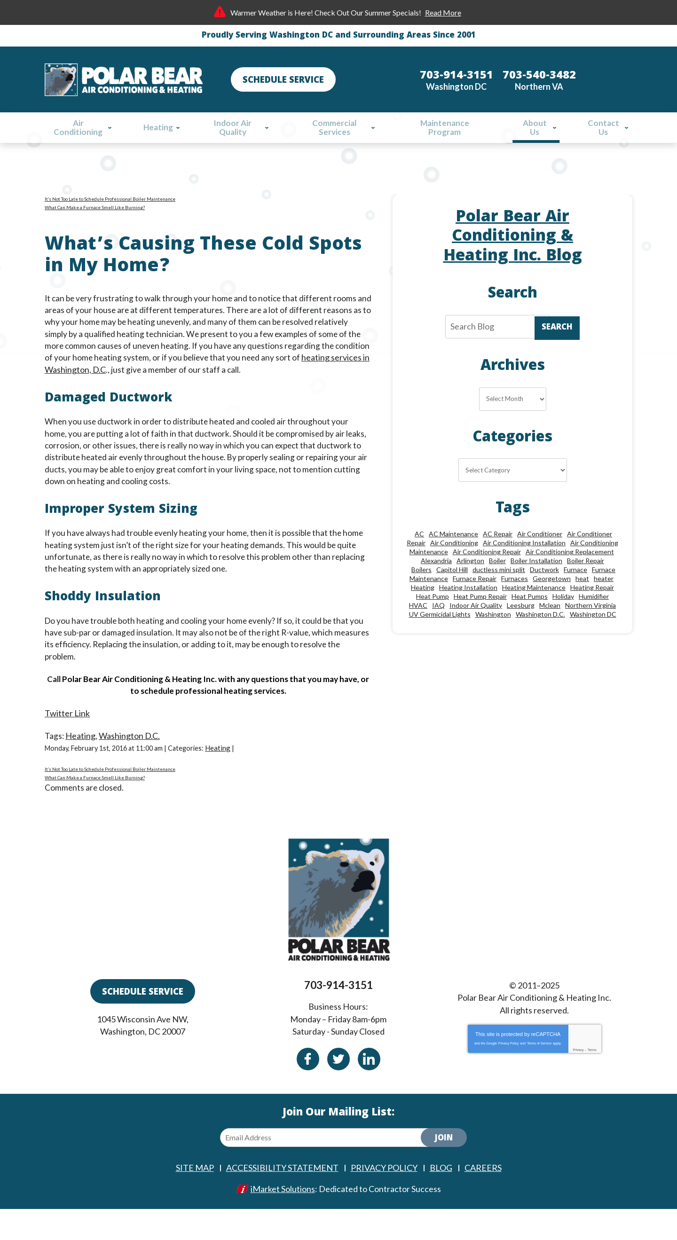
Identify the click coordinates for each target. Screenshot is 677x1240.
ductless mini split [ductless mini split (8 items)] (498, 590)
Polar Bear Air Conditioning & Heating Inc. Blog (512, 242)
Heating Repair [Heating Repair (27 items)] (592, 608)
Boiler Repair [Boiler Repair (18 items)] (585, 581)
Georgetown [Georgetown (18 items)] (552, 599)
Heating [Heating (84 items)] (422, 608)
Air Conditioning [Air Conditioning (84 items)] (454, 563)
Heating (81, 755)
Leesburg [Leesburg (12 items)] (521, 626)
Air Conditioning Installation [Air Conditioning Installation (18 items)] (524, 563)
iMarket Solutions (283, 1220)
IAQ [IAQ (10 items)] (438, 626)
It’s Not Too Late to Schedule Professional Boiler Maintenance (110, 203)
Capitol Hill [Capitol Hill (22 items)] (452, 590)
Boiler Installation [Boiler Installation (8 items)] (536, 581)
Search (557, 337)
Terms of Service (539, 1074)
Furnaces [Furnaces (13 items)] (514, 599)
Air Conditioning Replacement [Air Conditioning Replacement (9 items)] (570, 572)
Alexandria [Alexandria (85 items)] (436, 581)
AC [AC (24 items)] (419, 554)
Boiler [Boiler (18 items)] (497, 581)
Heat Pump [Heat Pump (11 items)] (432, 617)
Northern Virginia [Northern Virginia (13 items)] (590, 626)
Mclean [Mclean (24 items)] (549, 626)
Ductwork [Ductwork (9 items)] (544, 590)
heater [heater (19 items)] (604, 599)
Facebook (308, 1089)
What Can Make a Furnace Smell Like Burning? (95, 212)
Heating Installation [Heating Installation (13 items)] (468, 608)
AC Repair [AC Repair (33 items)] (497, 554)
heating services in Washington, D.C (110, 380)
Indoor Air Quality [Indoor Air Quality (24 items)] (475, 626)
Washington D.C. (129, 755)
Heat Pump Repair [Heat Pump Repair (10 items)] (480, 617)
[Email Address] (328, 1169)
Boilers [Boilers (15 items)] (421, 590)
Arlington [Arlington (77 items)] (470, 581)
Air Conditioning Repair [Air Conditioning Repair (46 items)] (487, 572)
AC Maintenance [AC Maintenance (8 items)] (453, 554)
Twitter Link (67, 732)
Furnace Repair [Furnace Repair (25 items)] (474, 599)
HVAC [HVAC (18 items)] (418, 626)
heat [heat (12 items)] (582, 599)
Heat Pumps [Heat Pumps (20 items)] (530, 617)
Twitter (338, 1089)
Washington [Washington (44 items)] (493, 635)
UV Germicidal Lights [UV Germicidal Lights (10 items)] (440, 635)
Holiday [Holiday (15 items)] (563, 617)
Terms (592, 1081)
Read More (443, 12)
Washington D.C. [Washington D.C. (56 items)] (540, 635)
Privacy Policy (508, 1074)
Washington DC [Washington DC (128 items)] (593, 635)
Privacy (578, 1081)
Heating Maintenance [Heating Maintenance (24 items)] (534, 608)
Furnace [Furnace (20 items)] (575, 590)
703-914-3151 (338, 1019)
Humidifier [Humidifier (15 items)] (594, 617)
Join (444, 1170)
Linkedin (369, 1089)
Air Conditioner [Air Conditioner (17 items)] (539, 554)
